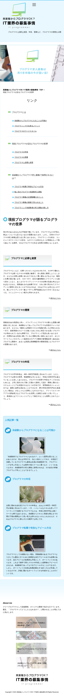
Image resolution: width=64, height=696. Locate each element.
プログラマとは (19, 112)
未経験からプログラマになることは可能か (30, 121)
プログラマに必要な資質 (23, 162)
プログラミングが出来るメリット (27, 126)
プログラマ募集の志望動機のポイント (28, 197)
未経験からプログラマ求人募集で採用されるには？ (33, 176)
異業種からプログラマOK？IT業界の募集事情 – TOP (31, 624)
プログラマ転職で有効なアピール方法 (28, 187)
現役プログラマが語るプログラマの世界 (30, 144)
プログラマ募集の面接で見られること (28, 202)
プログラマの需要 (21, 157)
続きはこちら (55, 298)
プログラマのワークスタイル (25, 131)
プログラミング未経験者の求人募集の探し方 (31, 208)
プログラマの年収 (21, 152)
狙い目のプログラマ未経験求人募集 (28, 192)
